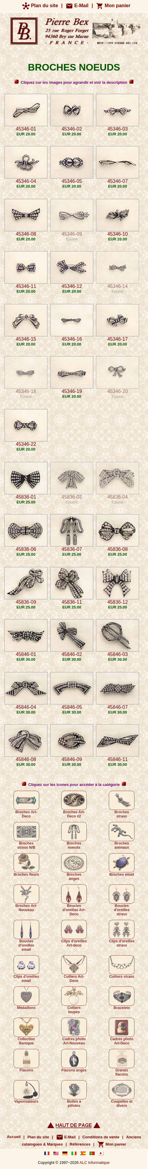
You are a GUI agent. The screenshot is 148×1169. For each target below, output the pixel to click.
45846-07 (117, 707)
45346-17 (117, 339)
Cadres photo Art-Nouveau (74, 1031)
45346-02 (71, 128)
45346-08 (26, 234)
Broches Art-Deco (26, 804)
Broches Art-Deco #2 (74, 804)
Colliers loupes (74, 1000)
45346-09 (71, 234)
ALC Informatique (95, 1162)
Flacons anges (74, 1060)
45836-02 (71, 497)
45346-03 (117, 128)
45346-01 (26, 128)
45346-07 (117, 181)
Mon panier (113, 5)
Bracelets (121, 998)
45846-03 (117, 654)
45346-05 (71, 181)
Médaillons (26, 998)
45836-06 (26, 549)
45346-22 (26, 444)
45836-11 (71, 602)
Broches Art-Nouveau (26, 898)
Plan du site (40, 5)
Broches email (121, 865)
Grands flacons (121, 1063)
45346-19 (71, 391)
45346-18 (26, 391)
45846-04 (26, 707)
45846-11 (117, 759)
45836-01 (26, 497)
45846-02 (71, 654)
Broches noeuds (74, 836)
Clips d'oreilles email (26, 969)
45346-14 (117, 286)
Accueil (14, 1137)
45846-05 (71, 707)
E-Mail (77, 5)
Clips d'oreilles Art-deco (74, 933)
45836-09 (26, 602)
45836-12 (117, 602)
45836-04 (117, 497)
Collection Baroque (26, 1031)
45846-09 (71, 759)
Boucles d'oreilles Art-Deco (74, 900)
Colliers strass (121, 967)
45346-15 (26, 339)
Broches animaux (121, 836)
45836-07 (71, 549)
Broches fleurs (26, 865)
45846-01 (26, 654)
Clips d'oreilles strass (121, 933)
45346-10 (117, 234)
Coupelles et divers (121, 1094)
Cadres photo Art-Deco (121, 1031)
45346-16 (71, 339)
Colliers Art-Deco (74, 969)
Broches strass (121, 804)
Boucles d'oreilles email (26, 936)
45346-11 (26, 286)
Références (80, 1144)
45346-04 (26, 181)
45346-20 (117, 391)
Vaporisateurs (26, 1092)
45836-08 (117, 549)
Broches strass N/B (26, 836)
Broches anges (74, 867)
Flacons (26, 1060)
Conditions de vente (100, 1137)
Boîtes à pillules (74, 1094)
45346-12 (71, 286)
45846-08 (26, 759)
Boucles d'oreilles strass (121, 900)
